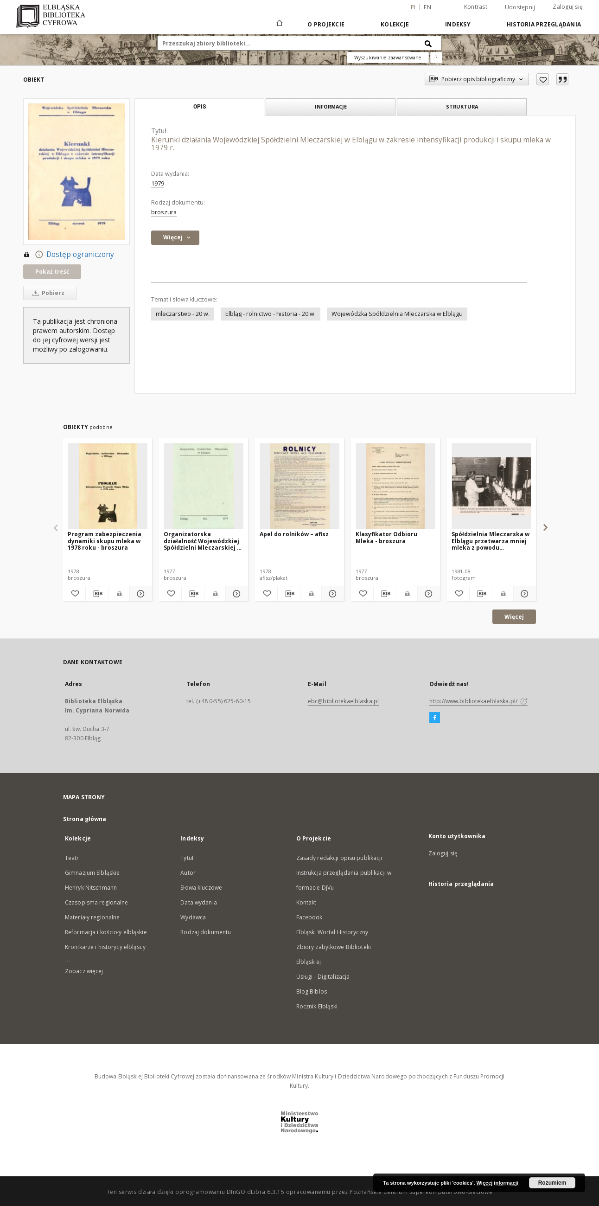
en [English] (427, 7)
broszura (164, 212)
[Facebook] (434, 718)
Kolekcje (395, 24)
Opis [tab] (199, 106)
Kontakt (306, 902)
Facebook (309, 917)
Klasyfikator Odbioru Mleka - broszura (386, 537)
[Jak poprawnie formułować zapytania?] (436, 57)
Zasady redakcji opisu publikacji (339, 858)
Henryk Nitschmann (91, 888)
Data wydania (198, 902)
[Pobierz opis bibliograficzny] (97, 594)
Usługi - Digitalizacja (323, 977)
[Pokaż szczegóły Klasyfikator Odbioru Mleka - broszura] (427, 594)
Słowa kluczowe (201, 888)
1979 (157, 183)
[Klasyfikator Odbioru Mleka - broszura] (395, 486)
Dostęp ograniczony (68, 255)
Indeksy (458, 24)
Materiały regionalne (92, 917)
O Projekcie (325, 24)
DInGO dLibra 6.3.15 (256, 1192)
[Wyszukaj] (428, 43)
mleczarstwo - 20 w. (183, 314)
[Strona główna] (278, 24)
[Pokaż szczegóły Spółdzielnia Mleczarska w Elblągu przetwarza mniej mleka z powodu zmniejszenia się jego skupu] (523, 594)
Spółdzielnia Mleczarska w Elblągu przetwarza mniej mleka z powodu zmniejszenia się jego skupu (490, 540)
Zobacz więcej (84, 971)
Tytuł (186, 858)
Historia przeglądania (544, 24)
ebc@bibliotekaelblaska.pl (343, 701)
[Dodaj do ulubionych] (542, 79)
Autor (188, 873)
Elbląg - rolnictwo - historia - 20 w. (270, 314)
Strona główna (85, 819)
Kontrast (475, 7)
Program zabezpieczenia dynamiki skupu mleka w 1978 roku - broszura (104, 540)
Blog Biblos (311, 991)
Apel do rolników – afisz (294, 534)
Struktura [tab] (462, 106)
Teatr (72, 858)
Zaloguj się (568, 7)
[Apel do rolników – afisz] (299, 486)
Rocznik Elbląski (317, 1006)
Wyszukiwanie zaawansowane (387, 57)
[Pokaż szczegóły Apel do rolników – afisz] (331, 594)
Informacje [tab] (331, 106)
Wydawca (193, 917)
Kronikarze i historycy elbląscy (105, 947)
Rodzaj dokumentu (205, 932)
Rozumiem (552, 1183)
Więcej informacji (497, 1183)
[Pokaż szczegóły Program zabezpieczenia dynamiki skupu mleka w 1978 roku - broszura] (139, 594)
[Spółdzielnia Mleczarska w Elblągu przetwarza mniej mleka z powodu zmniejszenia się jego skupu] (491, 486)
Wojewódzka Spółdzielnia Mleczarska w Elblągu (397, 314)
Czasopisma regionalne (96, 902)
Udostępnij (520, 7)
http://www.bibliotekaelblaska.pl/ (478, 701)
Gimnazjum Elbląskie (92, 873)
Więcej (514, 617)
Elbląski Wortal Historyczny (332, 932)
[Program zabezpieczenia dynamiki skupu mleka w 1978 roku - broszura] (107, 486)
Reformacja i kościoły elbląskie (106, 932)
